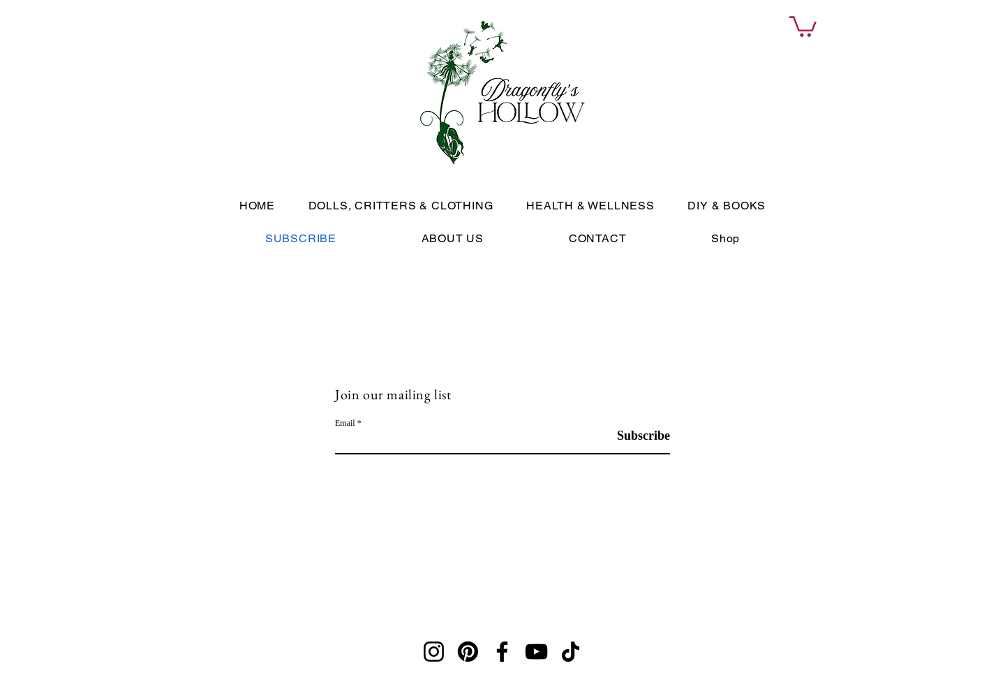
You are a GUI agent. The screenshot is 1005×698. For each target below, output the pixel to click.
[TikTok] (570, 651)
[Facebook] (502, 651)
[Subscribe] (635, 436)
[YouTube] (536, 651)
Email (345, 423)
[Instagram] (433, 651)
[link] (803, 25)
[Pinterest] (468, 651)
